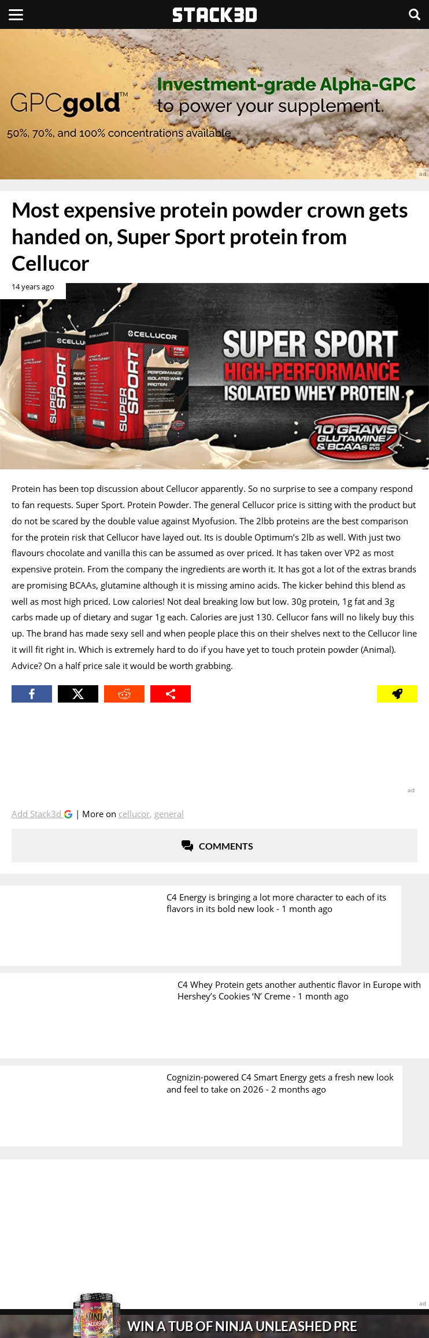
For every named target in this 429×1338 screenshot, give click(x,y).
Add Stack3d (38, 813)
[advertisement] (214, 104)
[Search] (414, 14)
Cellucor (134, 813)
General (169, 813)
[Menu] (16, 14)
